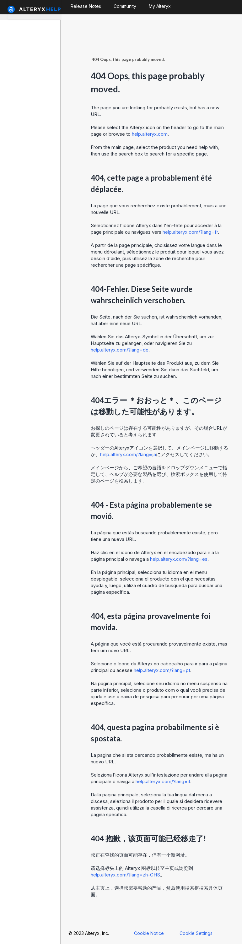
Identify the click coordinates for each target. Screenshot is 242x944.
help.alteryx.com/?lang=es (178, 559)
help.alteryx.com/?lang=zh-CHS (125, 875)
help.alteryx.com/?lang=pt (162, 670)
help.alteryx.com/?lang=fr (190, 232)
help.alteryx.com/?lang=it (163, 781)
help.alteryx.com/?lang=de (119, 350)
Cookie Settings (196, 933)
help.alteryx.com (150, 134)
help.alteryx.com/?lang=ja (128, 454)
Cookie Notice (149, 933)
